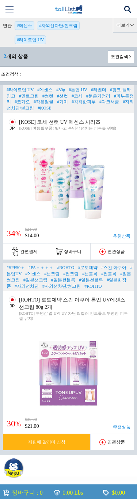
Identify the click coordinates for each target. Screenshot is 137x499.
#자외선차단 (27, 286)
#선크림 (52, 273)
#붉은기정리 (98, 96)
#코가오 (22, 101)
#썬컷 (47, 96)
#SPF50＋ (16, 267)
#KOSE (44, 108)
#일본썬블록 (63, 280)
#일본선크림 (35, 280)
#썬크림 (71, 273)
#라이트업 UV (30, 39)
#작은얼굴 (43, 101)
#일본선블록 (91, 280)
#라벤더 (98, 89)
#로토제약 (88, 267)
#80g (60, 89)
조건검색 (119, 56)
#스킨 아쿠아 (113, 267)
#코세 (77, 96)
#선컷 (62, 96)
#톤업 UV (78, 89)
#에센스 (24, 25)
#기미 (62, 101)
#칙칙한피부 (84, 101)
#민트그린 (29, 96)
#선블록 (90, 273)
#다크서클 (109, 101)
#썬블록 (109, 273)
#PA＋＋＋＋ (40, 267)
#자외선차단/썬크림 (58, 25)
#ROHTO (65, 267)
